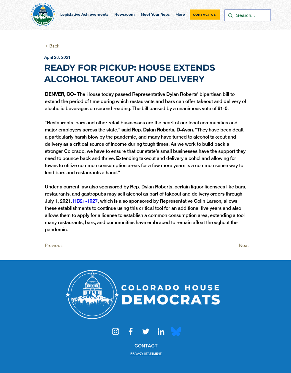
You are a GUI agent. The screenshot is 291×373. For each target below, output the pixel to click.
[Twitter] (146, 331)
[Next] (234, 245)
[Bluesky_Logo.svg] (176, 331)
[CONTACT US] (205, 14)
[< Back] (64, 46)
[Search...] (247, 15)
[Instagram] (115, 331)
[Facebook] (130, 331)
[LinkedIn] (161, 331)
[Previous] (64, 245)
